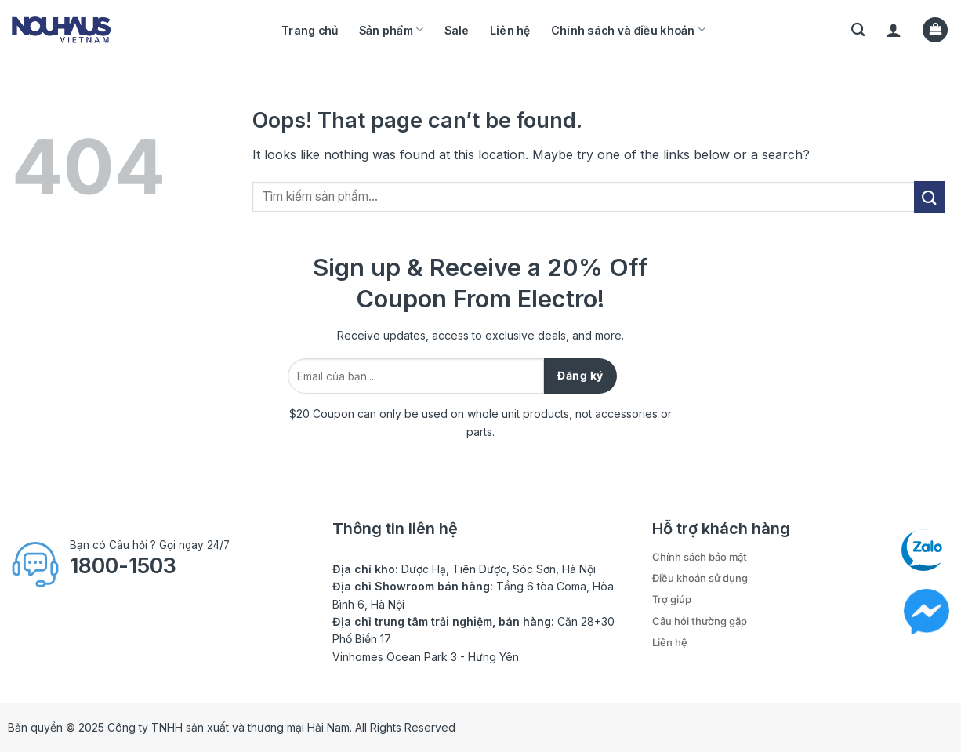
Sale (457, 30)
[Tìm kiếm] (858, 30)
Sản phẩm (391, 29)
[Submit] (929, 196)
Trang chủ (310, 30)
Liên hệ (510, 30)
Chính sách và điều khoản (628, 29)
